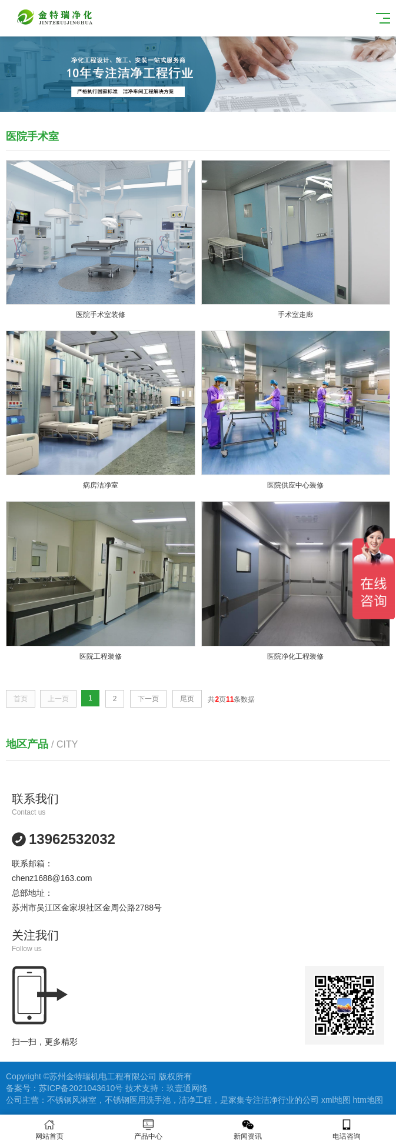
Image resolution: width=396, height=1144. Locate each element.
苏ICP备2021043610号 (81, 1088)
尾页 (187, 699)
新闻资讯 (247, 1129)
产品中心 (148, 1129)
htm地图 (368, 1100)
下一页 (148, 699)
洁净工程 (195, 1100)
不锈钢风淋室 (71, 1100)
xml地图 (336, 1100)
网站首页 (49, 1129)
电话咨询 (346, 1129)
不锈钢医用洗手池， (142, 1100)
